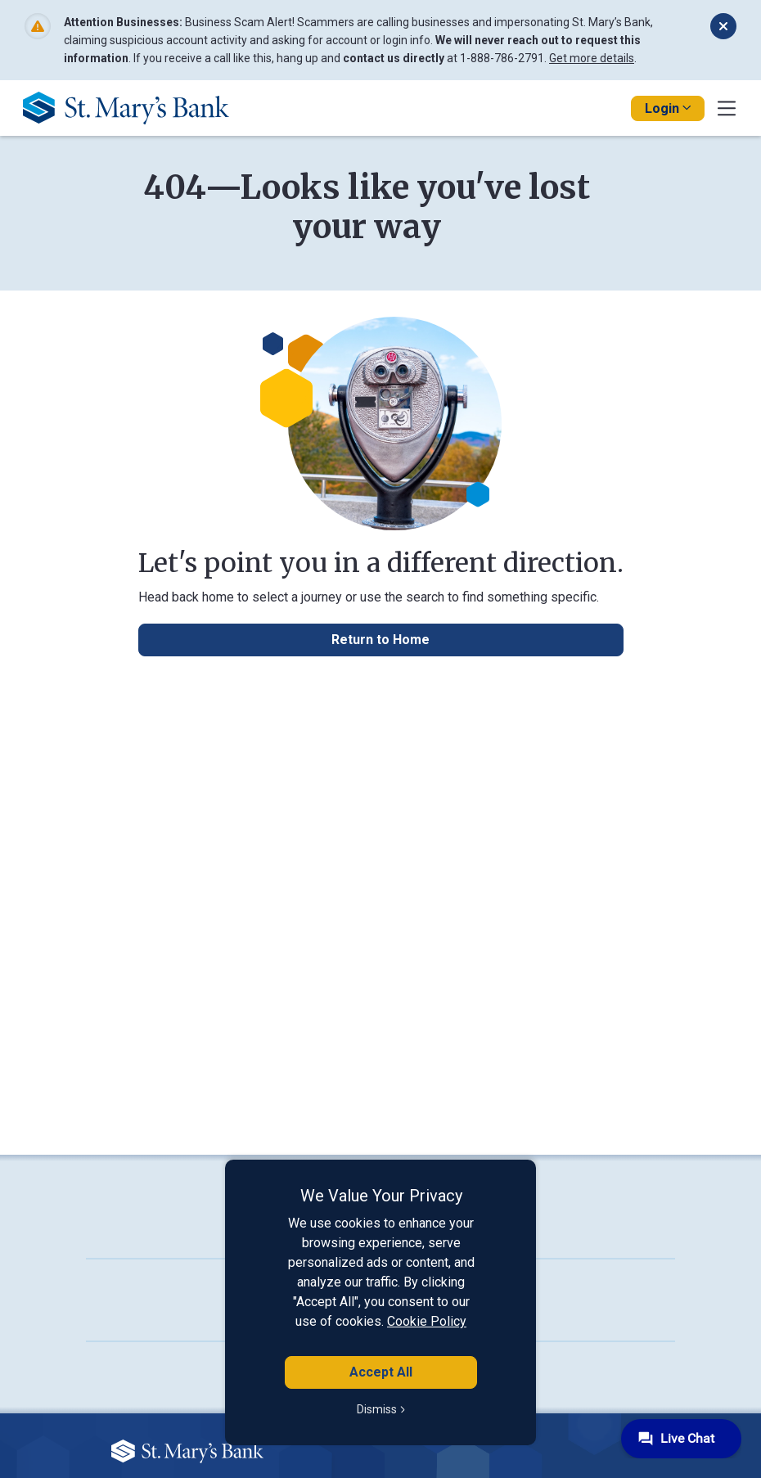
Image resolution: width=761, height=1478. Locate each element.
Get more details (591, 58)
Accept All (380, 1372)
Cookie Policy (426, 1321)
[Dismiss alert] (723, 26)
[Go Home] (132, 108)
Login (668, 108)
